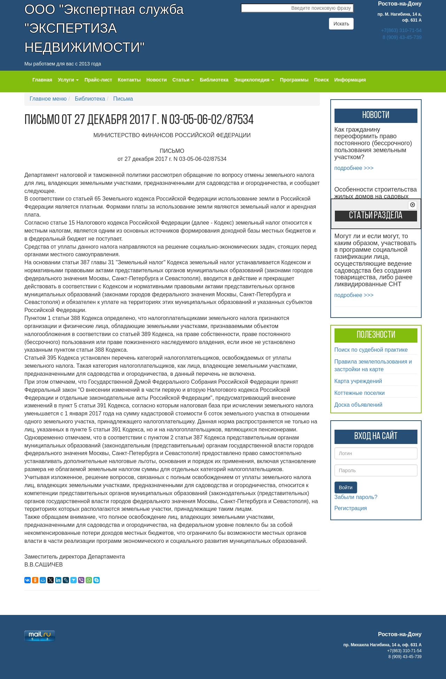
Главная (42, 80)
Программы (294, 80)
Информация (350, 80)
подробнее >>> (354, 168)
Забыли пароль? (356, 497)
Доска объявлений (358, 405)
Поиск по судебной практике (371, 350)
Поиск (321, 80)
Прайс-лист (98, 80)
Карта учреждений (358, 381)
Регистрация (350, 508)
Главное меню (48, 99)
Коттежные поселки (359, 393)
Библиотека (214, 80)
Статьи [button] (183, 80)
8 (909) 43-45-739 (402, 37)
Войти (346, 487)
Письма (123, 99)
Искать (341, 23)
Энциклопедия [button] (254, 80)
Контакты (129, 80)
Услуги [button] (68, 80)
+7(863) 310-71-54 (401, 30)
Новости (156, 80)
